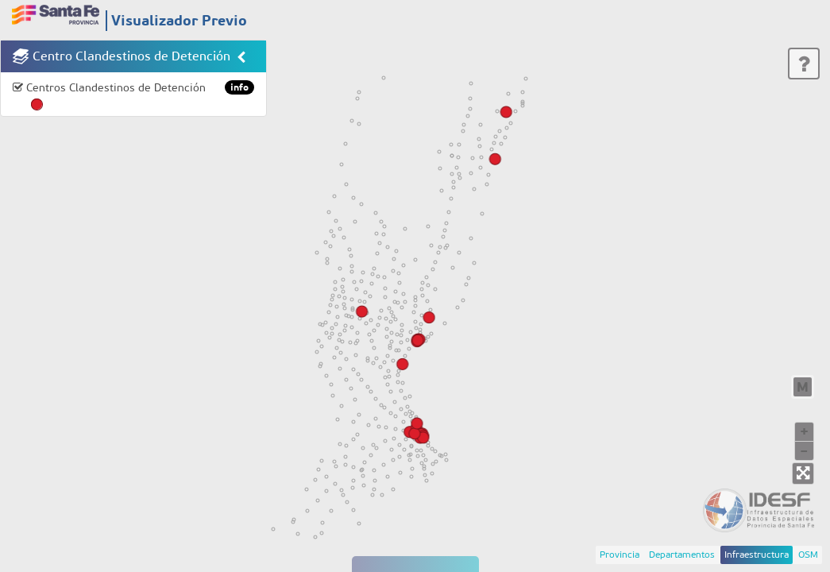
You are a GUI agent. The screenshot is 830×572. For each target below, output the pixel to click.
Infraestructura (756, 554)
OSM (808, 554)
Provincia (619, 554)
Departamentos (682, 554)
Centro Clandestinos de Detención (131, 56)
